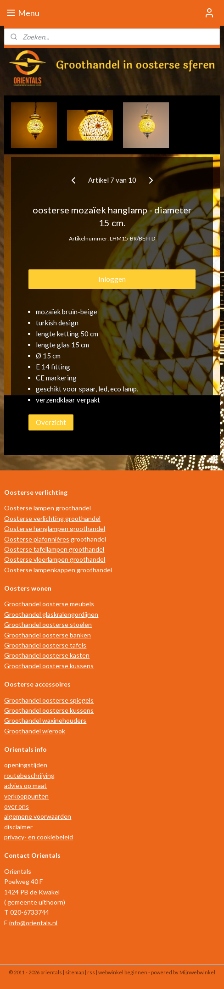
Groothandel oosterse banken (47, 635)
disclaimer (18, 827)
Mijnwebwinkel (197, 972)
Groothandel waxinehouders (45, 720)
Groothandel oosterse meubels (49, 604)
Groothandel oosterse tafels (45, 645)
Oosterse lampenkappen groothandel (58, 570)
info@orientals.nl (33, 923)
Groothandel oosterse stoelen (48, 624)
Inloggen (112, 279)
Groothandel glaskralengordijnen (51, 614)
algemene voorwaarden (37, 816)
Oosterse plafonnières (36, 539)
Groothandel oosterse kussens (49, 666)
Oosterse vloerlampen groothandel (54, 559)
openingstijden (25, 765)
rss (91, 972)
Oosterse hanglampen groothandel (54, 528)
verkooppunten (26, 796)
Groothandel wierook (34, 731)
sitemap (74, 972)
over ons (16, 806)
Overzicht (51, 422)
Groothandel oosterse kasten (47, 655)
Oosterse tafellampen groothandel (54, 549)
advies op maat (25, 785)
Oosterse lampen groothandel (47, 508)
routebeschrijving (29, 775)
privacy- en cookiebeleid (38, 837)
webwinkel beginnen (122, 972)
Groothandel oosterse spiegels (49, 700)
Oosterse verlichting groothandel (52, 518)
